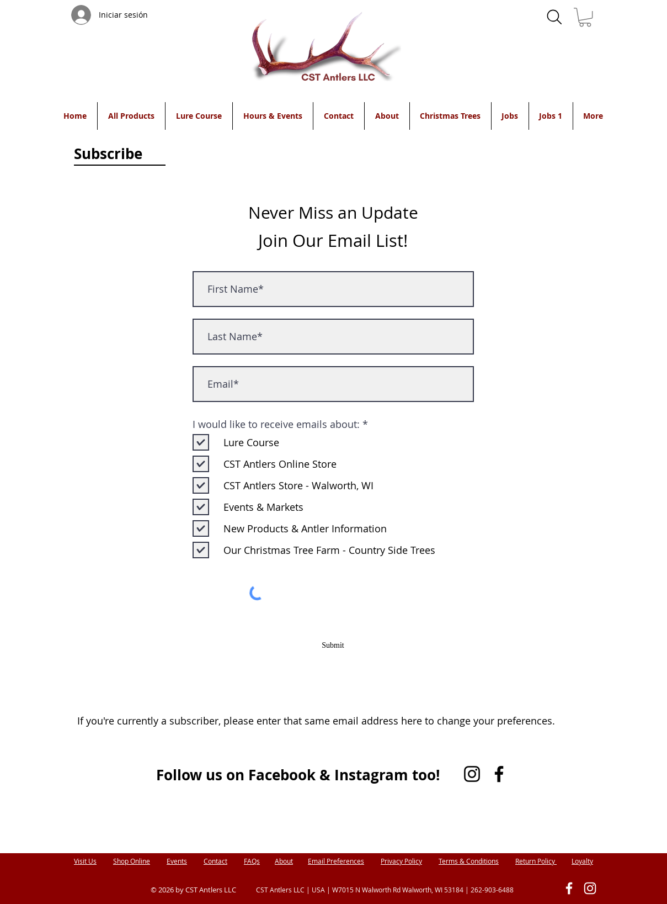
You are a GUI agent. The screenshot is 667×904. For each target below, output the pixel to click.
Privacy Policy (401, 861)
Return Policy (536, 861)
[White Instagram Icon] (590, 888)
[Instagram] (472, 774)
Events (177, 861)
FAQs (252, 861)
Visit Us (85, 861)
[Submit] (333, 645)
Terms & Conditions (469, 861)
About (284, 861)
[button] (585, 17)
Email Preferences (336, 861)
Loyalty (582, 861)
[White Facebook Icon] (569, 888)
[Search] (554, 17)
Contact (215, 861)
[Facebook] (499, 774)
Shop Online (131, 861)
